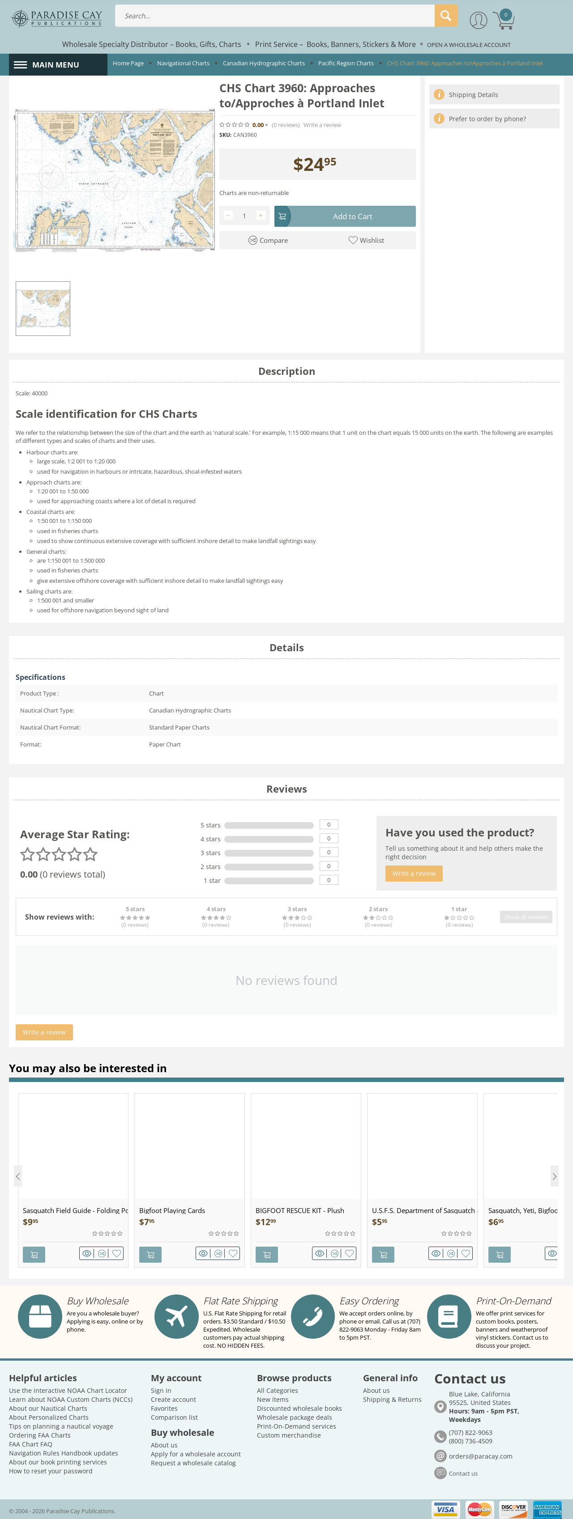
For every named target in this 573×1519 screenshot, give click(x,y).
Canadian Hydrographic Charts (264, 63)
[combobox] (286, 15)
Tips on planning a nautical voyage (61, 1423)
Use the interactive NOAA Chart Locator (68, 1387)
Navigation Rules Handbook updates (63, 1450)
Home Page (128, 63)
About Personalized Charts (49, 1414)
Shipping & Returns (392, 1396)
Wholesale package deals (294, 1414)
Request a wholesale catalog (193, 1460)
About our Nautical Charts (48, 1405)
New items (273, 1396)
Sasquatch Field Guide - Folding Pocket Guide (75, 1210)
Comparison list (174, 1414)
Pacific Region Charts (346, 63)
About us (164, 1442)
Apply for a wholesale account (196, 1451)
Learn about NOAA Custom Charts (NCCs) (71, 1396)
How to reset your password (51, 1468)
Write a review (322, 125)
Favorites (164, 1405)
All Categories (277, 1387)
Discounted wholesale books (299, 1405)
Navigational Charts (183, 63)
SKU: (225, 135)
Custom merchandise (289, 1432)
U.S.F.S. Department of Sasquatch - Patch (424, 1210)
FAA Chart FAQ (30, 1441)
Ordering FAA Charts (40, 1432)
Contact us (463, 1471)
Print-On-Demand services (296, 1423)
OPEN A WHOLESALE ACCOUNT (469, 45)
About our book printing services (58, 1459)
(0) (286, 125)
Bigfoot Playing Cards (172, 1210)
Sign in (161, 1387)
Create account (173, 1396)
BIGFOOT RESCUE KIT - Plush (300, 1210)
